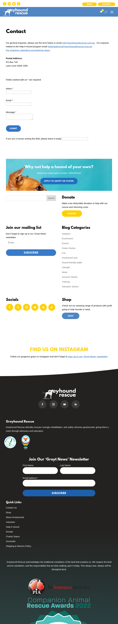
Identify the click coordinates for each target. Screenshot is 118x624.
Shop (89, 4)
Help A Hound (12, 527)
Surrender (11, 541)
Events (65, 243)
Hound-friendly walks (72, 262)
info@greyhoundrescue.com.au (78, 43)
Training (66, 281)
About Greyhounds (15, 517)
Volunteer (10, 522)
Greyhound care (70, 257)
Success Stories (70, 277)
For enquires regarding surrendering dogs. (28, 50)
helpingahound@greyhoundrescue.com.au (70, 46)
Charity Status (13, 536)
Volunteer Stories (70, 286)
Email (9, 100)
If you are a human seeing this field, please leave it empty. (47, 138)
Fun (64, 253)
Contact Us (11, 507)
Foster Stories (68, 248)
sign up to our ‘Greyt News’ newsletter (88, 356)
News (64, 272)
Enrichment (67, 238)
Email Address (30, 478)
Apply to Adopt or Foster (59, 181)
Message (11, 112)
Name (9, 88)
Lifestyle (66, 267)
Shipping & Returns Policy (18, 546)
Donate (106, 4)
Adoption (66, 233)
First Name (28, 465)
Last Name (65, 465)
